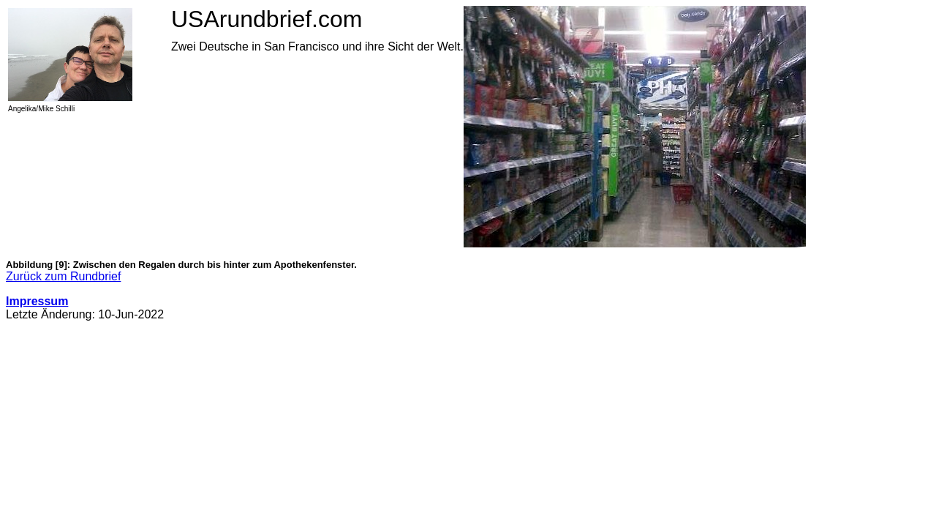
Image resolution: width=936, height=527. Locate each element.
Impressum (37, 301)
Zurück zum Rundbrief (63, 276)
